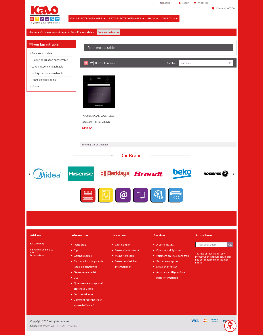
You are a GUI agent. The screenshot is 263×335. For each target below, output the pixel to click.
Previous (29, 174)
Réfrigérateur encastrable (47, 73)
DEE (76, 277)
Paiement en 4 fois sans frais (172, 255)
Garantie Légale (83, 255)
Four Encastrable (45, 44)
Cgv (76, 250)
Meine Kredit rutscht (127, 250)
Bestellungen (122, 244)
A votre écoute (165, 244)
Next (234, 174)
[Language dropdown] (167, 2)
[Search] (128, 2)
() (201, 2)
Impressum (80, 244)
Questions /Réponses (169, 250)
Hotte (35, 86)
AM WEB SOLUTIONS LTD (61, 325)
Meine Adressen (124, 255)
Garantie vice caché (85, 272)
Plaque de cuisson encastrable (50, 59)
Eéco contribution (84, 294)
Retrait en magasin (167, 261)
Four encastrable (42, 53)
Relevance (206, 62)
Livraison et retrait (166, 266)
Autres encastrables (44, 79)
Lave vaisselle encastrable (47, 66)
